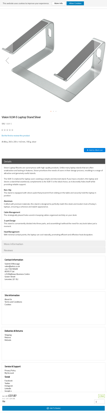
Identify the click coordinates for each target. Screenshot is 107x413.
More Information (13, 244)
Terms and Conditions (13, 301)
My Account (9, 373)
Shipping (8, 334)
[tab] (53, 161)
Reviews (8, 250)
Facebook (8, 380)
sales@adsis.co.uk (12, 266)
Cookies (8, 304)
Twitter (7, 383)
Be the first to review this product (16, 135)
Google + (8, 391)
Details (7, 161)
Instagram (9, 385)
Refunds (8, 340)
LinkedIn (8, 388)
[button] (7, 60)
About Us (8, 299)
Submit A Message (12, 263)
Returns (8, 337)
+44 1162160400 (11, 269)
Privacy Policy (10, 370)
